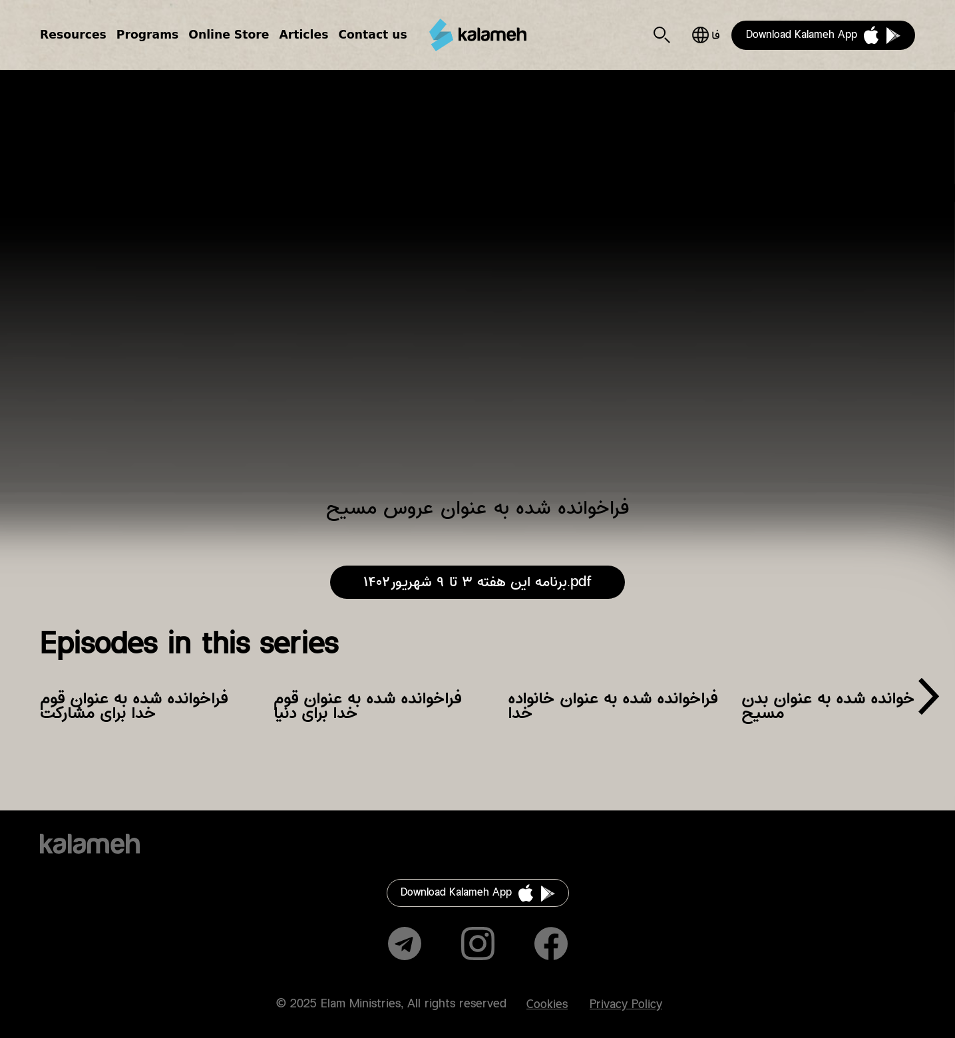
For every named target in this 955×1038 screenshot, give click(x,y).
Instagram (477, 943)
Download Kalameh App (801, 35)
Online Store (228, 34)
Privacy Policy (626, 1004)
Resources (73, 34)
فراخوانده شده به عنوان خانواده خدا (612, 706)
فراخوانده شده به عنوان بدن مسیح (836, 706)
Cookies (547, 1004)
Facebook (551, 943)
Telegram (404, 943)
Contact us (372, 34)
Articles (303, 34)
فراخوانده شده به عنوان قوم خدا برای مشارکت (134, 706)
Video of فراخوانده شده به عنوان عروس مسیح (477, 292)
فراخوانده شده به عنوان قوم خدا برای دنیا (367, 706)
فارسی (705, 35)
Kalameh (478, 35)
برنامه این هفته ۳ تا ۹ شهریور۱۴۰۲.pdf (477, 582)
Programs (147, 34)
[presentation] (928, 702)
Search (662, 35)
